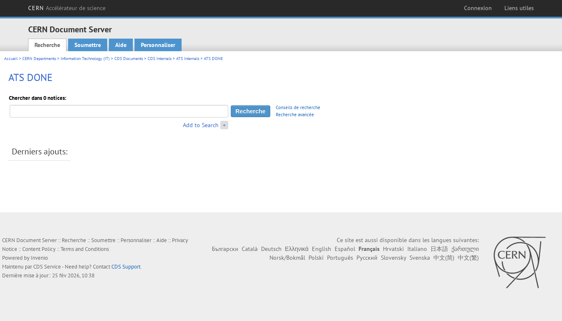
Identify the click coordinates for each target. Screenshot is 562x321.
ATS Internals (187, 58)
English (321, 249)
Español (345, 249)
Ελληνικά (297, 249)
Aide (121, 45)
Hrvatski (393, 249)
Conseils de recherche (298, 107)
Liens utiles (519, 8)
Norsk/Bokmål (287, 257)
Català (250, 249)
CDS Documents (128, 58)
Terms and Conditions (85, 249)
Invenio (39, 257)
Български (225, 249)
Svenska (419, 257)
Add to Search (201, 125)
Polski (316, 257)
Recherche (47, 45)
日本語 (439, 249)
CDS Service (47, 266)
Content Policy (38, 249)
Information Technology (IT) (85, 58)
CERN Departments (39, 58)
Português (340, 257)
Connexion (478, 8)
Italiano (417, 249)
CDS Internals (160, 58)
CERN (67, 8)
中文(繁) (468, 257)
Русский (366, 257)
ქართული (465, 249)
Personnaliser (158, 45)
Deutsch (271, 249)
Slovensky (393, 257)
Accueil (11, 58)
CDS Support (125, 266)
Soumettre (87, 45)
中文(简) (443, 257)
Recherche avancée (295, 114)
